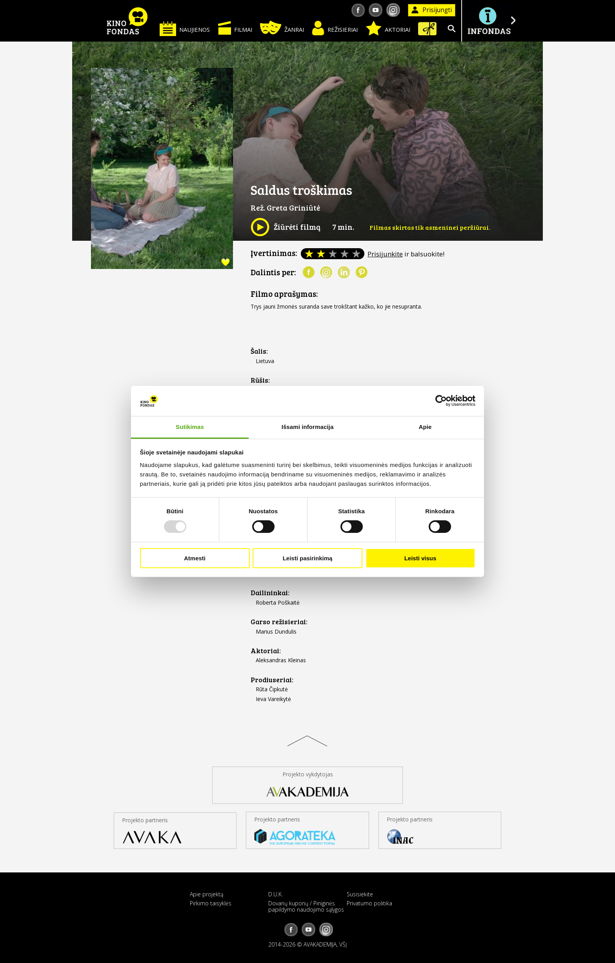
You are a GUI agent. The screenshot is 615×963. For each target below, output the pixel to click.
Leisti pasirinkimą (308, 558)
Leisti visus (420, 558)
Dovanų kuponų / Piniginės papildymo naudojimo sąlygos (306, 906)
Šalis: (259, 351)
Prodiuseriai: (272, 679)
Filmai (235, 28)
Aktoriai (388, 28)
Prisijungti (431, 10)
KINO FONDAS (127, 21)
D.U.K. (275, 894)
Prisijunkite (385, 253)
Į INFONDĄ (488, 20)
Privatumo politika (369, 903)
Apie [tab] (425, 426)
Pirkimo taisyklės (210, 903)
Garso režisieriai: (279, 621)
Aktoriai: (266, 650)
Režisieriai (335, 28)
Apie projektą (206, 894)
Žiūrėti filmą (285, 227)
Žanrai (282, 28)
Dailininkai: (270, 592)
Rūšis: (260, 380)
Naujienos (185, 28)
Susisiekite (360, 894)
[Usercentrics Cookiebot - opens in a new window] (441, 401)
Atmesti (195, 558)
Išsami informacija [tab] (308, 426)
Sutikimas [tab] (190, 426)
